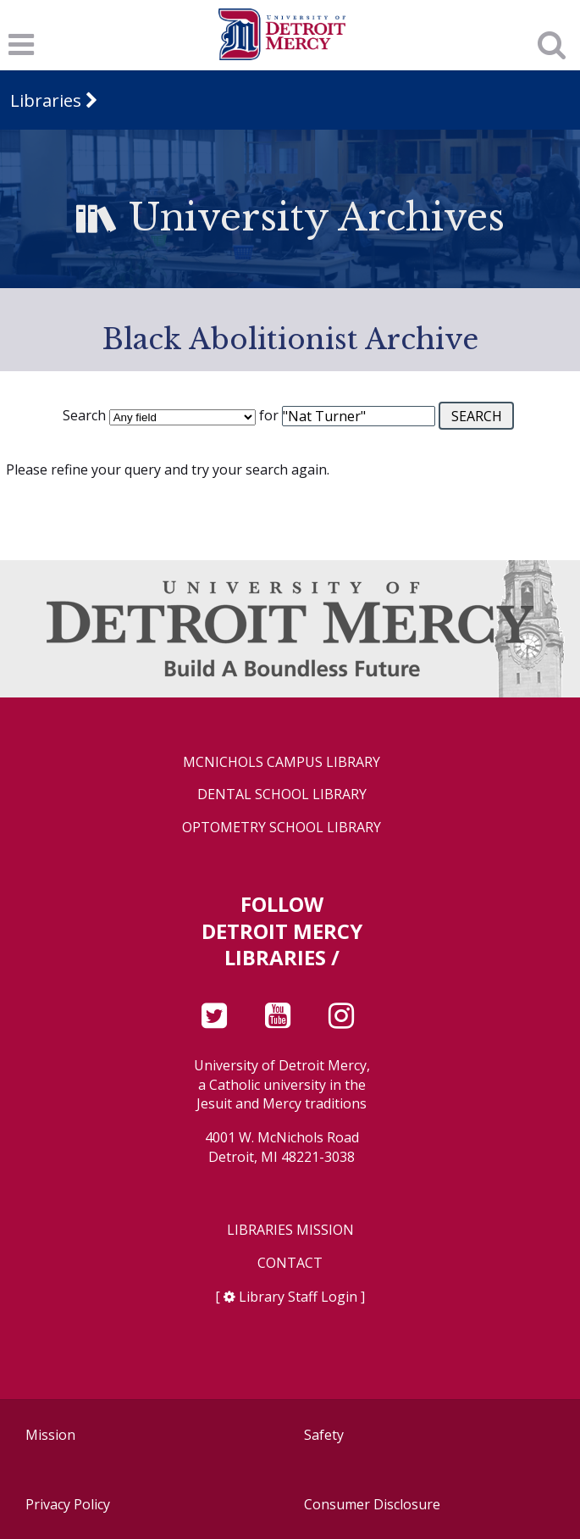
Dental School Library (282, 794)
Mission (50, 1434)
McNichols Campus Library (281, 762)
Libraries (45, 100)
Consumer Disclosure (372, 1504)
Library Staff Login (298, 1296)
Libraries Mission (290, 1230)
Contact (290, 1263)
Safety (324, 1434)
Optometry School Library (281, 828)
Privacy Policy (67, 1504)
